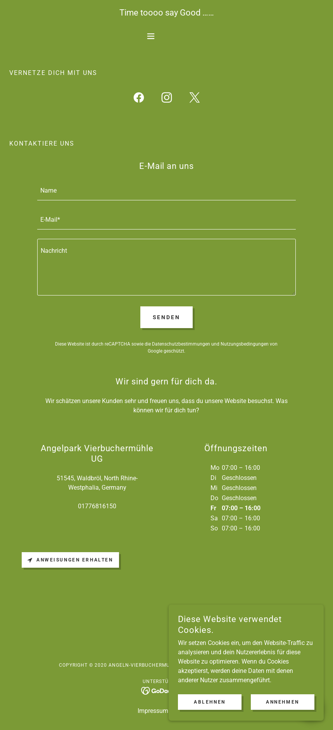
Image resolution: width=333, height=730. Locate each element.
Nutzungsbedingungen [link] (245, 344)
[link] (139, 99)
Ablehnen (210, 713)
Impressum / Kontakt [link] (166, 710)
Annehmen (282, 713)
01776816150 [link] (97, 506)
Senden (167, 317)
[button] (166, 36)
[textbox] (166, 190)
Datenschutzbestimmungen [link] (181, 344)
